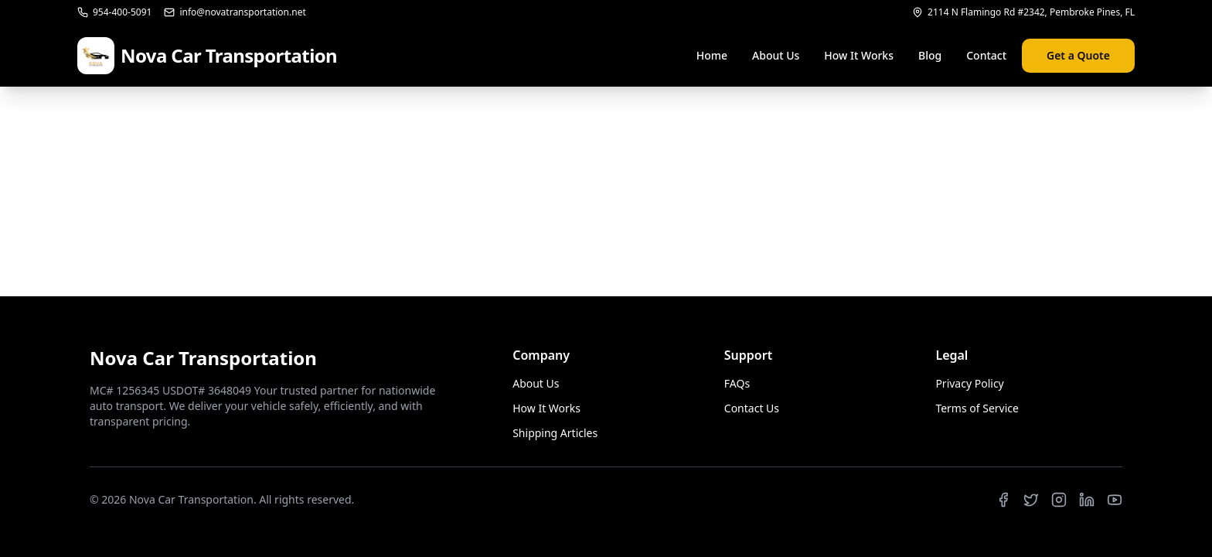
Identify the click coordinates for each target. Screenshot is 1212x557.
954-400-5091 (114, 12)
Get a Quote (1078, 55)
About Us (775, 55)
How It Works (859, 55)
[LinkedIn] (1087, 499)
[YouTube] (1114, 499)
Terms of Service (977, 408)
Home (711, 55)
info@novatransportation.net (234, 12)
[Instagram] (1059, 499)
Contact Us (751, 408)
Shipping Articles (554, 432)
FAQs (737, 383)
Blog (929, 55)
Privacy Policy (969, 383)
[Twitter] (1031, 499)
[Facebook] (1003, 499)
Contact (986, 55)
